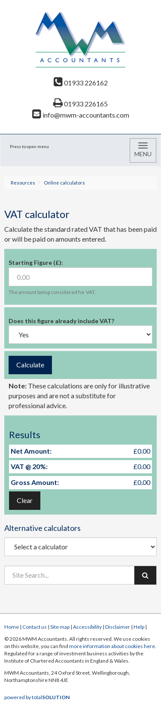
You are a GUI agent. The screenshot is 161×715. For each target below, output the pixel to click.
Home (11, 627)
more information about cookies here (112, 646)
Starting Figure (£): (36, 262)
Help (139, 627)
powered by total (37, 697)
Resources (23, 182)
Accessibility (87, 627)
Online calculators (64, 182)
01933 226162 (81, 83)
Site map (60, 627)
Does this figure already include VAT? (61, 320)
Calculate (30, 365)
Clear (25, 500)
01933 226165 (80, 104)
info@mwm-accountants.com (80, 115)
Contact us (34, 627)
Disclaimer (117, 627)
